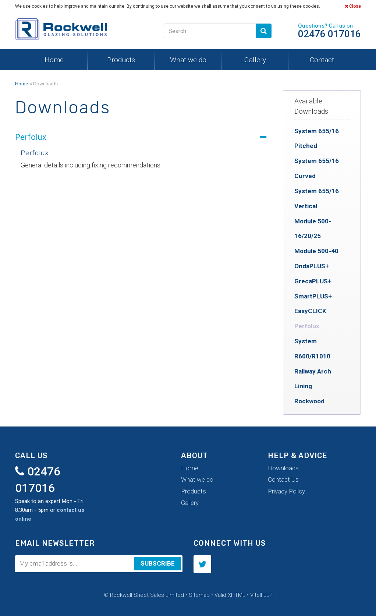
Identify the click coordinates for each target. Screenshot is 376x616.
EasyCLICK (310, 311)
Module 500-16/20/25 (312, 228)
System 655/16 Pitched (316, 138)
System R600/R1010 (312, 348)
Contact (322, 60)
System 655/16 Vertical (316, 198)
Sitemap (199, 595)
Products (121, 60)
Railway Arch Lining (312, 379)
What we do (188, 60)
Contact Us (283, 479)
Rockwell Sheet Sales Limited (61, 31)
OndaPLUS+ (311, 266)
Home (54, 60)
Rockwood (309, 401)
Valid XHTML (229, 595)
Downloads (283, 468)
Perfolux (306, 326)
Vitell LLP (261, 595)
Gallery (255, 60)
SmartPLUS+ (313, 296)
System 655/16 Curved (316, 168)
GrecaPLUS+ (312, 281)
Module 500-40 (316, 251)
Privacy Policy (286, 491)
